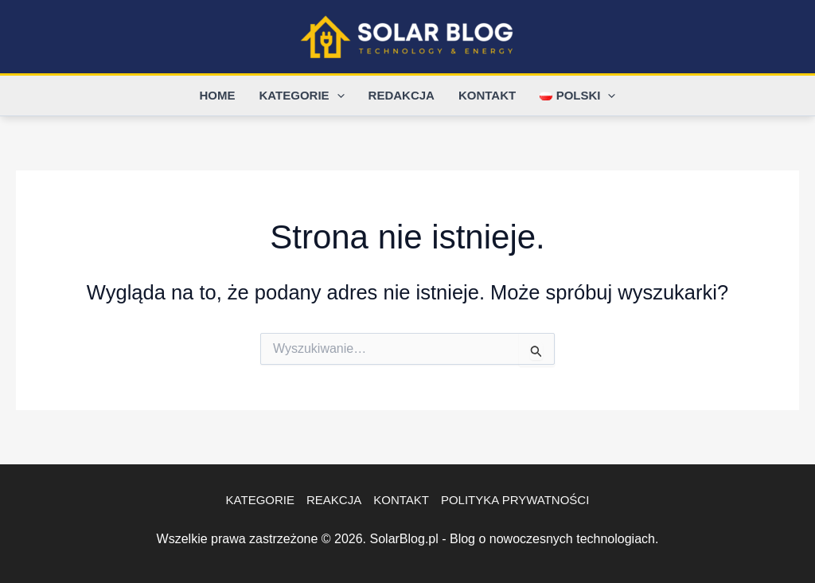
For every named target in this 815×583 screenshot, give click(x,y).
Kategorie (302, 95)
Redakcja (402, 95)
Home (218, 95)
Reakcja (333, 500)
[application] (337, 95)
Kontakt (487, 95)
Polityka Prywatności (515, 500)
